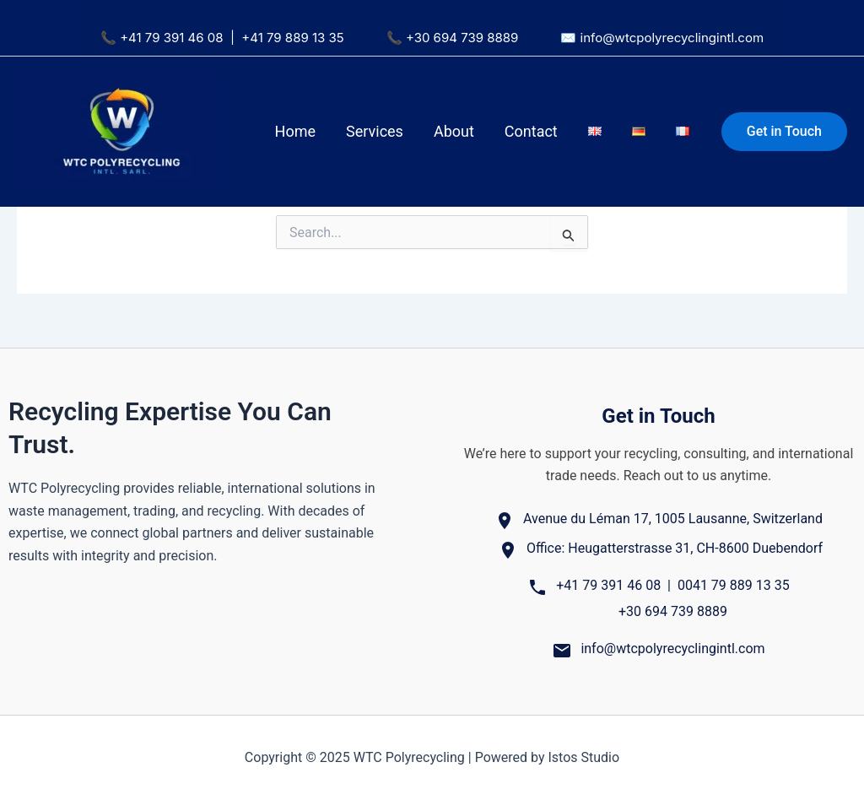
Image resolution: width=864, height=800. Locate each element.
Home (295, 131)
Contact (531, 131)
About (454, 131)
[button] (784, 131)
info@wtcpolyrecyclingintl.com (672, 38)
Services (374, 131)
